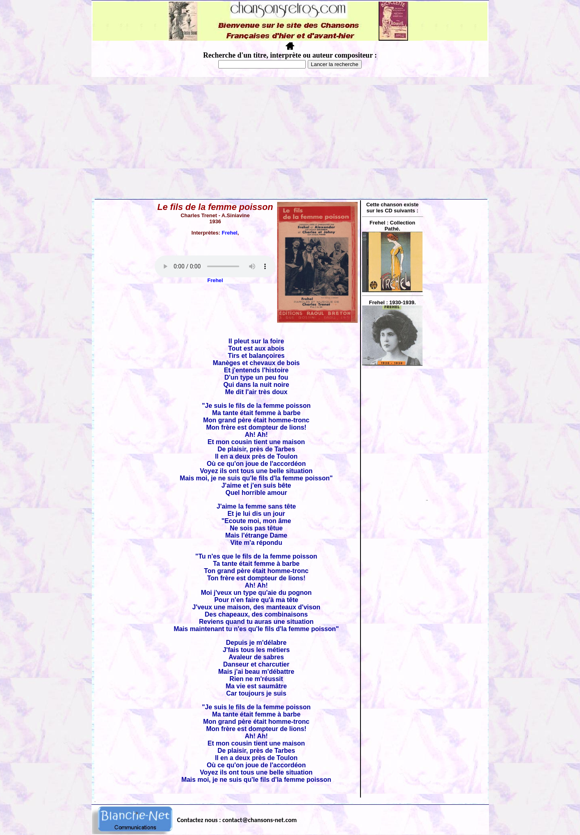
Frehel (229, 233)
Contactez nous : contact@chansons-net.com (237, 820)
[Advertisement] (290, 137)
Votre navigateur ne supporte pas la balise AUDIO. (215, 266)
